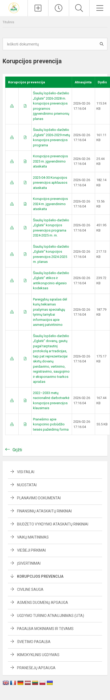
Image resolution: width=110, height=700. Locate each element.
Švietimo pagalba (34, 642)
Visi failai (25, 472)
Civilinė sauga (30, 589)
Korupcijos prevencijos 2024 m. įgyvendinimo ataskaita (50, 204)
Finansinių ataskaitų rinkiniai (44, 511)
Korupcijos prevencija (40, 576)
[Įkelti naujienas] (38, 8)
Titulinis (8, 22)
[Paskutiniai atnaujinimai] (58, 8)
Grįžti (17, 449)
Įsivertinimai (29, 563)
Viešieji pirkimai (31, 550)
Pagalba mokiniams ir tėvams (45, 629)
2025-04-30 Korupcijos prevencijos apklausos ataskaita (50, 183)
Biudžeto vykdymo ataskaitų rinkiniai (52, 524)
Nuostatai (27, 485)
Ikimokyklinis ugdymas (38, 655)
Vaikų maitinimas (33, 537)
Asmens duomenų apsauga (42, 602)
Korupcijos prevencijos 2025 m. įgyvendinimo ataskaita (50, 161)
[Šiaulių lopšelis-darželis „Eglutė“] (14, 7)
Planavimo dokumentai (39, 498)
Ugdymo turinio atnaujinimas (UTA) (50, 616)
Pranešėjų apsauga (36, 668)
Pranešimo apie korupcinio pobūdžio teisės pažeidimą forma (51, 424)
